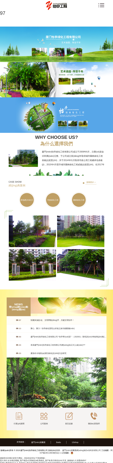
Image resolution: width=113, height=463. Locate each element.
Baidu (58, 441)
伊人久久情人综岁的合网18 (95, 462)
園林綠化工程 (83, 200)
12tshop (75, 441)
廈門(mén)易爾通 (38, 441)
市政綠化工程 (55, 200)
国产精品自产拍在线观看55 (49, 462)
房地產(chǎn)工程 (28, 203)
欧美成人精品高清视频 (28, 462)
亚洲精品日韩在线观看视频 (72, 462)
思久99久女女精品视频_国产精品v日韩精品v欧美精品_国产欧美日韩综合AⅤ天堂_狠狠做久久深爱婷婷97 (43, 459)
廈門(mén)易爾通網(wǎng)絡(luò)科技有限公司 (81, 449)
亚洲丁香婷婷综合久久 (9, 462)
